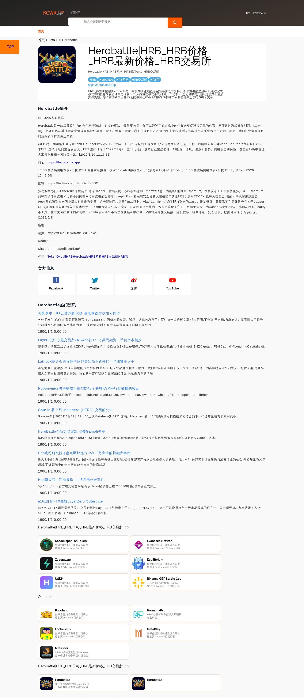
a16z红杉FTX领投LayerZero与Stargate (70, 501)
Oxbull (53, 39)
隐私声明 (108, 675)
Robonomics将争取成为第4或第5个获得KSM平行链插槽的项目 (88, 388)
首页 (41, 30)
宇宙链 (106, 691)
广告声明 (129, 675)
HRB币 (123, 256)
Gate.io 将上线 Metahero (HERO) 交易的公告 (75, 409)
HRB (69, 256)
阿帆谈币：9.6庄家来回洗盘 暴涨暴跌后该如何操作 (79, 313)
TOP (10, 47)
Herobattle (81, 256)
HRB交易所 (110, 256)
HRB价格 (95, 256)
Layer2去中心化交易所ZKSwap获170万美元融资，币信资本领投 (90, 339)
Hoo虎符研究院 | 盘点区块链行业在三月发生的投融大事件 (84, 452)
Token (52, 256)
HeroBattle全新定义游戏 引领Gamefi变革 (71, 431)
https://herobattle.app (102, 84)
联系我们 (87, 675)
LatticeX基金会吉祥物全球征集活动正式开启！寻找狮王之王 (86, 361)
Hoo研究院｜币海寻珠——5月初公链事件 (71, 479)
